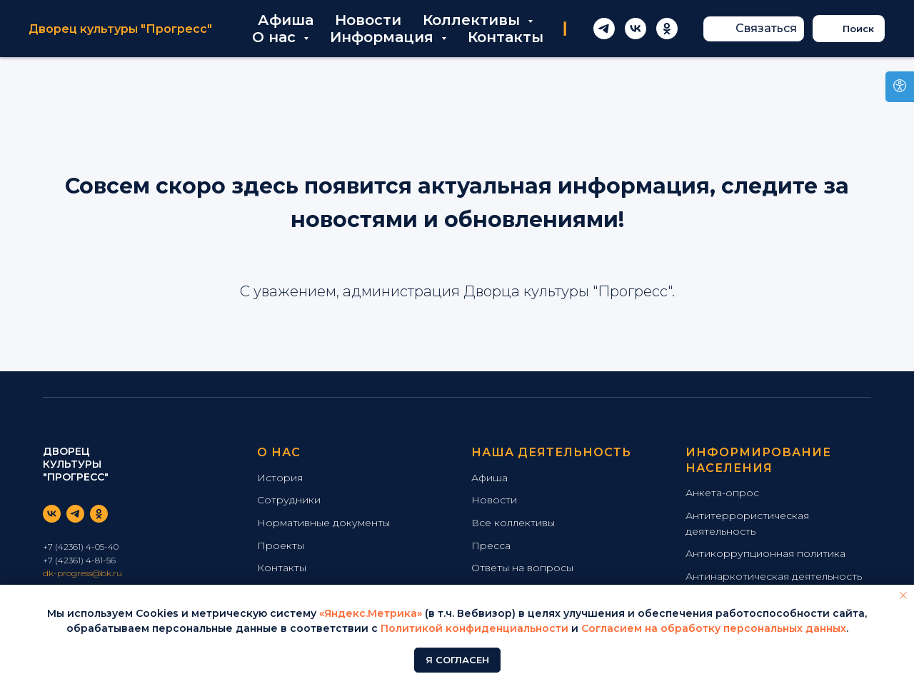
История (280, 477)
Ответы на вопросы (522, 567)
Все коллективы (513, 522)
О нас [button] (276, 37)
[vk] (635, 28)
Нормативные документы (323, 522)
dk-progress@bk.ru (82, 573)
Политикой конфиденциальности (474, 628)
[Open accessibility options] (899, 86)
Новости (368, 20)
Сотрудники (289, 499)
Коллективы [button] (473, 20)
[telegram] (604, 28)
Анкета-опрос (722, 492)
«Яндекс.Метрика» (370, 613)
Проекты (280, 545)
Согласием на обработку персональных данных (713, 628)
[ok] (667, 28)
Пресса (491, 545)
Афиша (285, 20)
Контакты (505, 37)
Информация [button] (384, 37)
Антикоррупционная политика (765, 553)
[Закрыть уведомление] (903, 595)
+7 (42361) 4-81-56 (79, 560)
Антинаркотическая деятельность (774, 576)
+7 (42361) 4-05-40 (81, 546)
